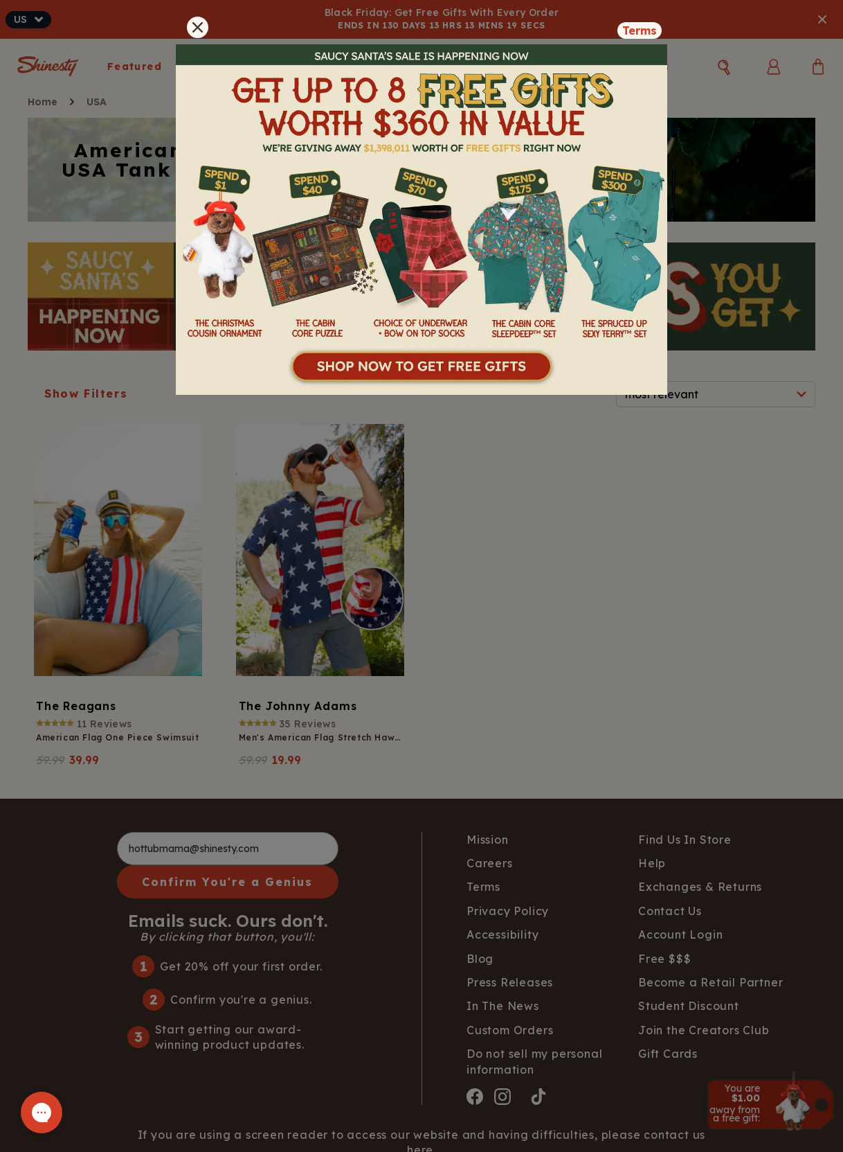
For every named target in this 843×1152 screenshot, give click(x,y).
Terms (639, 30)
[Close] (197, 27)
